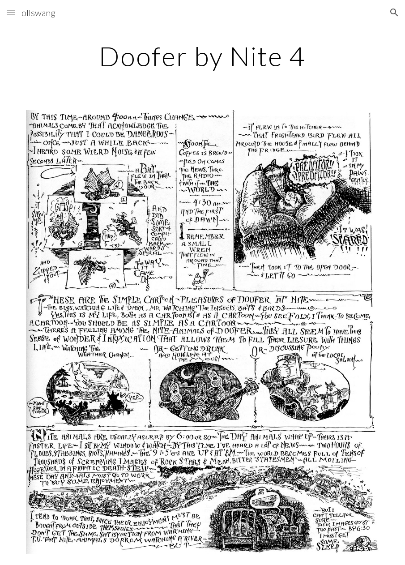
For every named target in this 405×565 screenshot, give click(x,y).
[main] (202, 56)
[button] (10, 12)
